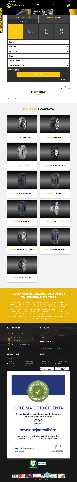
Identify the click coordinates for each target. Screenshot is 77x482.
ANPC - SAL (12, 363)
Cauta (38, 74)
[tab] (22, 21)
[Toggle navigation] (69, 1)
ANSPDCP (27, 366)
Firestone (39, 12)
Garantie (27, 359)
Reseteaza (63, 79)
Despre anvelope (62, 333)
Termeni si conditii (30, 361)
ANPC (10, 361)
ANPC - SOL (12, 366)
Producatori (60, 335)
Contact (11, 359)
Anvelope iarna (61, 359)
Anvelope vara (46, 363)
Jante (59, 363)
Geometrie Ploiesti (47, 348)
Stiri (43, 337)
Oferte (43, 359)
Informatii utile (46, 333)
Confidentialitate (29, 363)
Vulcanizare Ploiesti (47, 346)
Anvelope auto (46, 361)
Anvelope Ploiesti (62, 361)
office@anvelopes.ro (22, 345)
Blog (43, 335)
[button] (38, 5)
